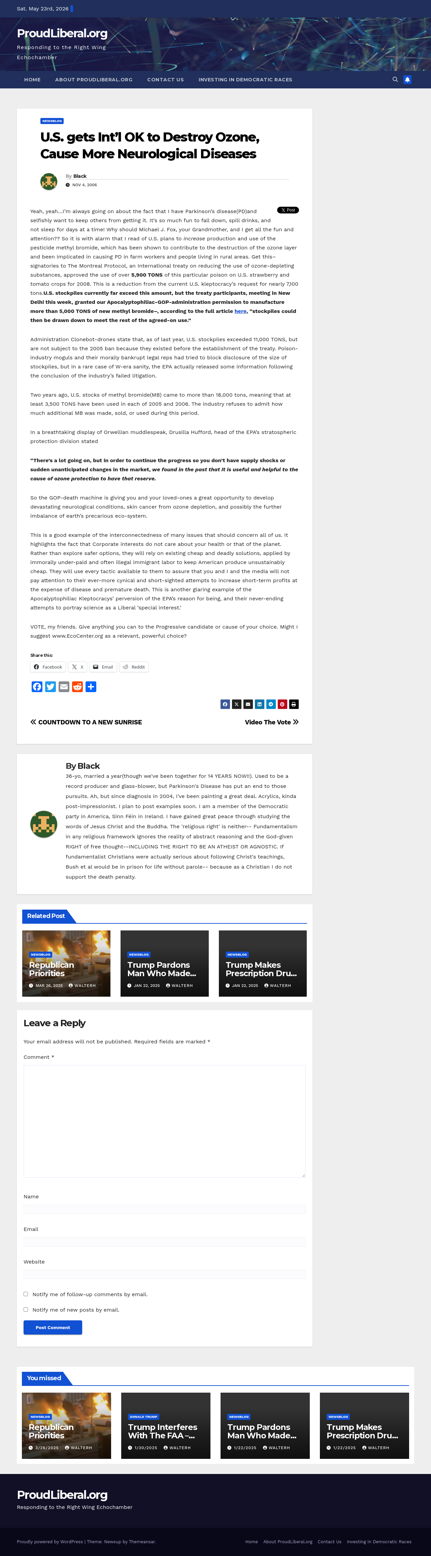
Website (34, 1262)
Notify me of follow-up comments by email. (89, 1294)
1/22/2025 (246, 1447)
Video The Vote (272, 722)
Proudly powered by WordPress (51, 1541)
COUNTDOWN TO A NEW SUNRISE (86, 722)
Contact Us (165, 80)
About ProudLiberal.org (93, 80)
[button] (395, 79)
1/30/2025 (147, 1447)
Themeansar (142, 1541)
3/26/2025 (48, 1447)
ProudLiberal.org (62, 33)
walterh (82, 985)
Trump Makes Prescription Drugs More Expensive (263, 973)
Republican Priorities (51, 969)
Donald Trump (143, 1417)
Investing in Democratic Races (246, 80)
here (240, 311)
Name (31, 1196)
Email (31, 1229)
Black (80, 176)
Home (32, 80)
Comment (39, 1057)
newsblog (52, 121)
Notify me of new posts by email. (75, 1310)
